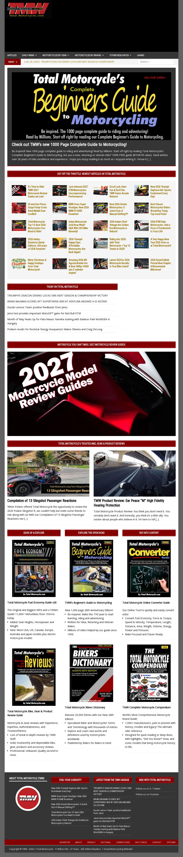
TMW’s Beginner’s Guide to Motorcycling (88, 602)
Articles (11, 55)
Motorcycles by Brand (88, 55)
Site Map (171, 842)
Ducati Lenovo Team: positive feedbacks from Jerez (37, 307)
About (78, 842)
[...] (149, 159)
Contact (157, 842)
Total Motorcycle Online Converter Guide (146, 602)
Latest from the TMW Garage (112, 780)
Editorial (106, 842)
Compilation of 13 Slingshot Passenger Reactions (41, 501)
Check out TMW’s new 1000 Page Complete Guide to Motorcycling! (69, 144)
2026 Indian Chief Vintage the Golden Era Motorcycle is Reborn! (69, 821)
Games (140, 55)
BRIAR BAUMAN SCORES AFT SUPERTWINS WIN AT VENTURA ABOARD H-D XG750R (57, 301)
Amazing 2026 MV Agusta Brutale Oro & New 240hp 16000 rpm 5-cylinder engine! (79, 266)
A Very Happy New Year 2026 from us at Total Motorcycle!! (160, 242)
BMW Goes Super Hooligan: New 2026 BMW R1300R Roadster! (68, 798)
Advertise (65, 842)
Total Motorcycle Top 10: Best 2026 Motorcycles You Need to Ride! (67, 814)
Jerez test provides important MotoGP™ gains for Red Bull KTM (44, 313)
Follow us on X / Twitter (148, 788)
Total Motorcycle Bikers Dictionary (85, 707)
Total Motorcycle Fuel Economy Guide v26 (31, 602)
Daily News (28, 55)
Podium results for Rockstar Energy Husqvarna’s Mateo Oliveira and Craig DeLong (54, 329)
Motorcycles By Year (54, 55)
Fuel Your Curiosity (70, 780)
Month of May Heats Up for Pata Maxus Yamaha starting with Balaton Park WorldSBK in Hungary (111, 829)
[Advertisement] (115, 27)
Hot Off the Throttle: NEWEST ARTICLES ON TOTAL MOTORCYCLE (91, 173)
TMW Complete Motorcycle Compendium (146, 707)
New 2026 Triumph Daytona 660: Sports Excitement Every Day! (69, 789)
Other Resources (119, 55)
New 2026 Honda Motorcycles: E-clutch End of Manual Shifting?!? (69, 806)
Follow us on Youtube (147, 794)
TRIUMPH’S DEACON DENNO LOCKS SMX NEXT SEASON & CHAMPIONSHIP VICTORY (57, 295)
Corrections (123, 842)
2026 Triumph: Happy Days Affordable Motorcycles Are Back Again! (77, 246)
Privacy (91, 842)
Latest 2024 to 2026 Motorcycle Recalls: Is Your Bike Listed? (120, 263)
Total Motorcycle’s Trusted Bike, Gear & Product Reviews (91, 443)
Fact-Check (141, 842)
